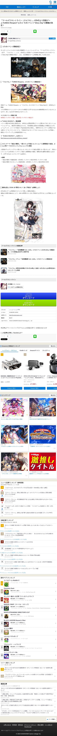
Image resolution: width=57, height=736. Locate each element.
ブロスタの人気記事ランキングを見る (10, 546)
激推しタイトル (32, 15)
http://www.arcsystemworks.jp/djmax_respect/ (14, 138)
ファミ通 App (6, 2)
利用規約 (14, 725)
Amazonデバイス (35, 350)
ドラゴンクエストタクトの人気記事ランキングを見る (14, 565)
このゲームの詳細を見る (16, 287)
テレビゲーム (46, 350)
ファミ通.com (48, 725)
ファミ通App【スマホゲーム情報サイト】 (11, 11)
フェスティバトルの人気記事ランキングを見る (12, 559)
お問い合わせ (7, 725)
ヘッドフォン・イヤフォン (9, 350)
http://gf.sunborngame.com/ (15, 315)
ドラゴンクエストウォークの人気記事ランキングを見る (14, 539)
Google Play (28, 303)
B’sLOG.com (27, 726)
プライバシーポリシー (30, 725)
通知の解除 (40, 725)
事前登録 (23, 15)
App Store (28, 296)
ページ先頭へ (52, 719)
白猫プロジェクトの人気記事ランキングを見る (12, 552)
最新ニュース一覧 (28, 11)
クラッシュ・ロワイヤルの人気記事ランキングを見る (14, 572)
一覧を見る (53, 346)
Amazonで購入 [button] (11, 388)
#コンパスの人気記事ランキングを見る (10, 531)
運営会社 (20, 725)
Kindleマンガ (23, 350)
